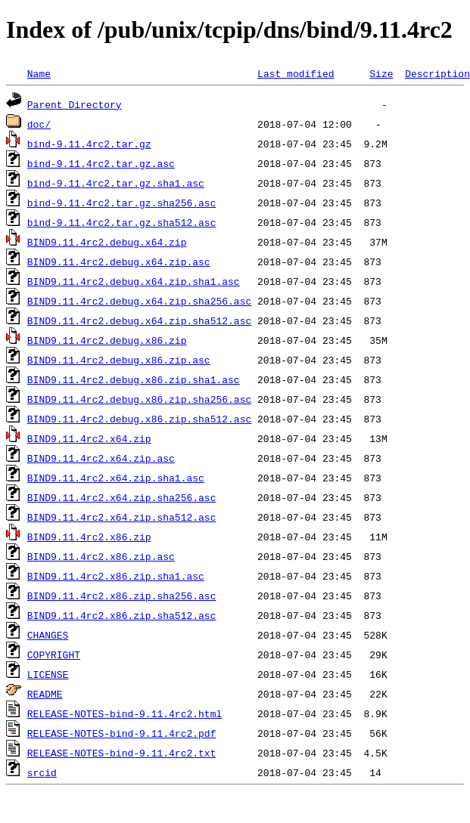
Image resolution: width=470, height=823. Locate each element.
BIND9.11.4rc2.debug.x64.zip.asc (118, 261)
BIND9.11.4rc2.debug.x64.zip (107, 242)
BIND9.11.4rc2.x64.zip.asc (101, 458)
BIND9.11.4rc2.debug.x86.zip (107, 340)
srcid (42, 772)
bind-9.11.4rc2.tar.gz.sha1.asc (115, 183)
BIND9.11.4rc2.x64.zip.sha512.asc (121, 517)
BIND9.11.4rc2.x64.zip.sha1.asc (115, 477)
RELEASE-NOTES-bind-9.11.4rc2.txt (121, 753)
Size (381, 73)
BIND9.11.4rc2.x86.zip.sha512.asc (121, 615)
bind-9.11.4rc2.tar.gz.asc (101, 163)
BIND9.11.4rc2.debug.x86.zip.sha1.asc (133, 379)
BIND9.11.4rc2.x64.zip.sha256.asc (121, 497)
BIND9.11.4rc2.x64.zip (89, 438)
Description (437, 73)
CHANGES (48, 635)
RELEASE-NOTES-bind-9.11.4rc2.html (124, 713)
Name (39, 73)
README (45, 694)
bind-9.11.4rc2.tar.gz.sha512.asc (121, 222)
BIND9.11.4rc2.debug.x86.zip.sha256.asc (139, 399)
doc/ (39, 124)
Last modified (295, 73)
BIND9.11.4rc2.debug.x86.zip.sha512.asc (139, 418)
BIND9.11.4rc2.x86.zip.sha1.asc (115, 576)
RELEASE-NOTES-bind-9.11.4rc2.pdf (121, 733)
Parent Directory (74, 104)
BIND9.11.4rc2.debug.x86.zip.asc (118, 360)
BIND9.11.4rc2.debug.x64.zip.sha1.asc (133, 281)
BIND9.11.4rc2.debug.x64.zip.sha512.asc (139, 320)
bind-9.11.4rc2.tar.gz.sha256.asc (121, 202)
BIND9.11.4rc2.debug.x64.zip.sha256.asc (139, 301)
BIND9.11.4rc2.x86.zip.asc (101, 556)
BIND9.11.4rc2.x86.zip (89, 536)
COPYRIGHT (53, 654)
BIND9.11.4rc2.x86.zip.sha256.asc (121, 595)
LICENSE (48, 674)
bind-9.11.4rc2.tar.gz (89, 143)
